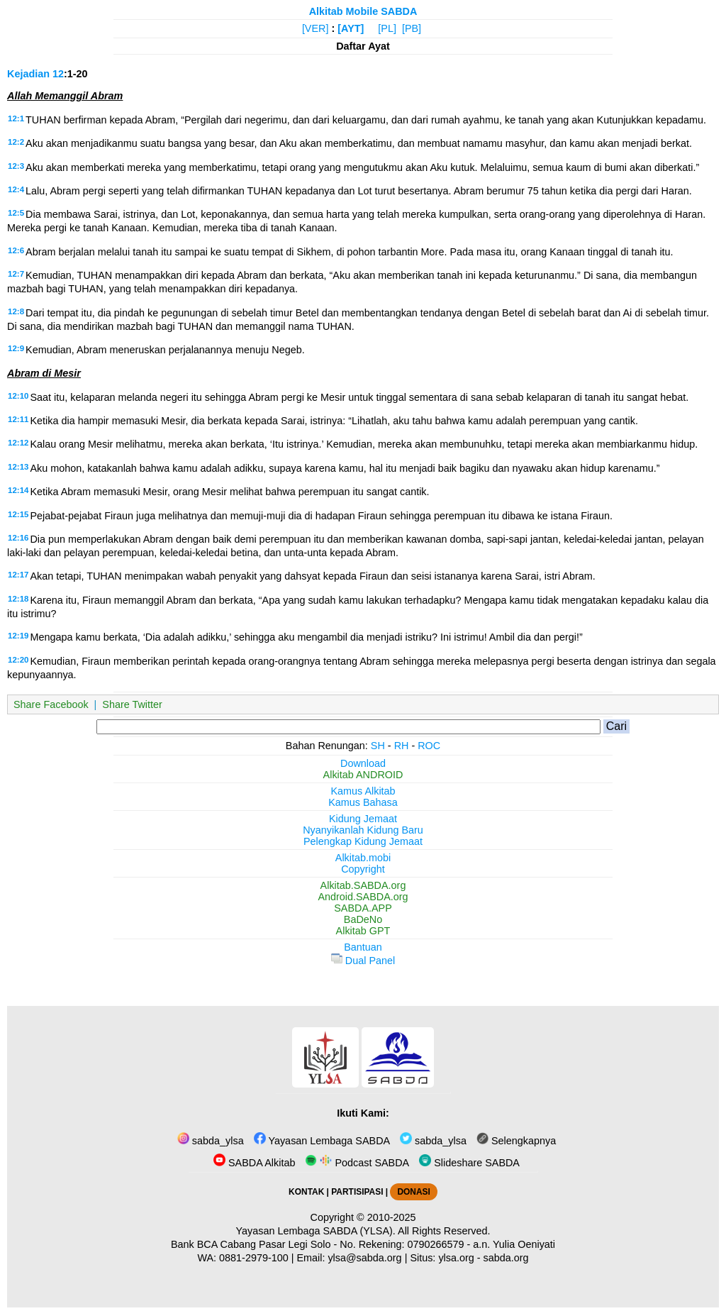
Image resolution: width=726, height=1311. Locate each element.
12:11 (18, 419)
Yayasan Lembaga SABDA (322, 1140)
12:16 (18, 537)
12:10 (18, 396)
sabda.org (506, 1257)
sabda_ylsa (210, 1140)
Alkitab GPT (363, 930)
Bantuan (363, 947)
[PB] (411, 28)
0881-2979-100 (254, 1257)
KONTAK (306, 1192)
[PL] (387, 28)
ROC (429, 745)
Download (363, 763)
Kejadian (28, 73)
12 (58, 73)
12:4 (16, 189)
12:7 (16, 274)
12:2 (16, 142)
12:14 (18, 490)
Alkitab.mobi (363, 857)
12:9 (16, 348)
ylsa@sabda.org (364, 1257)
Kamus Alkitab (362, 791)
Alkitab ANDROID (363, 774)
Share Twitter (132, 704)
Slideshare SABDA (469, 1162)
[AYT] (350, 28)
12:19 (18, 635)
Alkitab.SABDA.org (363, 885)
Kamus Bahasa (363, 802)
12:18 (18, 598)
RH (401, 745)
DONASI (413, 1192)
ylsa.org (456, 1257)
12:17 (18, 574)
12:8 (16, 311)
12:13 (18, 467)
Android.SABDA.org (363, 896)
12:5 (16, 213)
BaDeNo (363, 919)
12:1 (16, 118)
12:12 (18, 442)
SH (378, 745)
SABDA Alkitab (254, 1162)
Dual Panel (363, 960)
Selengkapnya (516, 1140)
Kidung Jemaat (363, 818)
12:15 (18, 514)
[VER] (315, 28)
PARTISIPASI (357, 1192)
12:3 (16, 166)
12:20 (18, 660)
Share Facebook (51, 704)
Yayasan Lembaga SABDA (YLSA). (316, 1231)
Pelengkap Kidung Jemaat (363, 841)
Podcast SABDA (357, 1162)
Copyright (363, 869)
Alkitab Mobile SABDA (363, 11)
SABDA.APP (363, 908)
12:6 (16, 250)
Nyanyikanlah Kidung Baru (363, 830)
